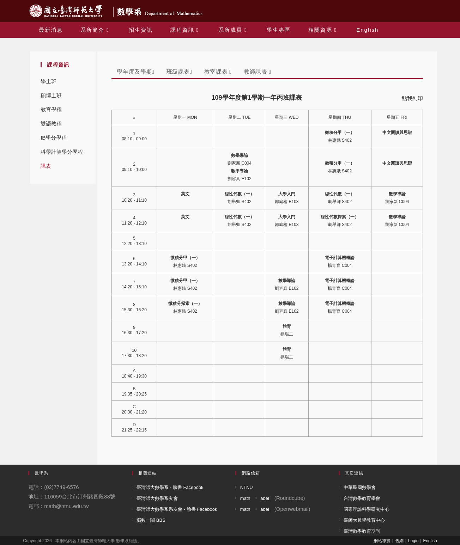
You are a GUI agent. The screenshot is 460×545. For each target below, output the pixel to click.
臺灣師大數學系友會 (157, 498)
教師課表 (257, 72)
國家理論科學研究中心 (366, 509)
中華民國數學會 (360, 487)
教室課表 (218, 72)
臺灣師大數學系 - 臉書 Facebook (170, 487)
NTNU (246, 487)
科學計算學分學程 (62, 152)
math (245, 498)
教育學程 (51, 109)
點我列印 (412, 98)
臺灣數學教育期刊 (362, 531)
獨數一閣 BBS (151, 520)
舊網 (399, 540)
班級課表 (179, 72)
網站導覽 (382, 540)
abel (264, 498)
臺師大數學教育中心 (364, 520)
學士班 (48, 81)
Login (413, 540)
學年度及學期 (135, 72)
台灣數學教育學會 (362, 498)
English (430, 540)
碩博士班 (51, 95)
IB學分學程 (54, 138)
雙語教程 (51, 124)
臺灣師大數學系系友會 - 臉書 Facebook (177, 509)
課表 (46, 166)
